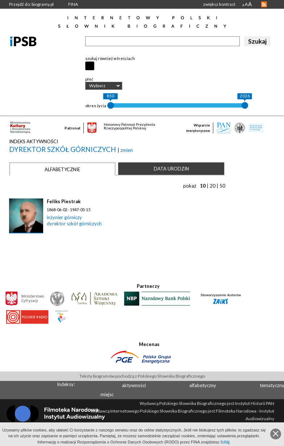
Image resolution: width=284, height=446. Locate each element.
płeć (89, 79)
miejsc (107, 394)
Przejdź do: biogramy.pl (31, 4)
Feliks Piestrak (64, 201)
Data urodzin (171, 169)
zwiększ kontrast (219, 4)
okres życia (95, 105)
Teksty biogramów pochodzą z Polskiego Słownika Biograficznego (142, 376)
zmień (126, 150)
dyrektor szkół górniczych (63, 149)
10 (203, 186)
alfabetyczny (202, 385)
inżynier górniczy (64, 217)
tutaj (225, 442)
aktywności (134, 385)
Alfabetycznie (62, 169)
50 (222, 186)
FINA (73, 4)
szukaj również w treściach (110, 58)
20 (212, 186)
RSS (264, 4)
